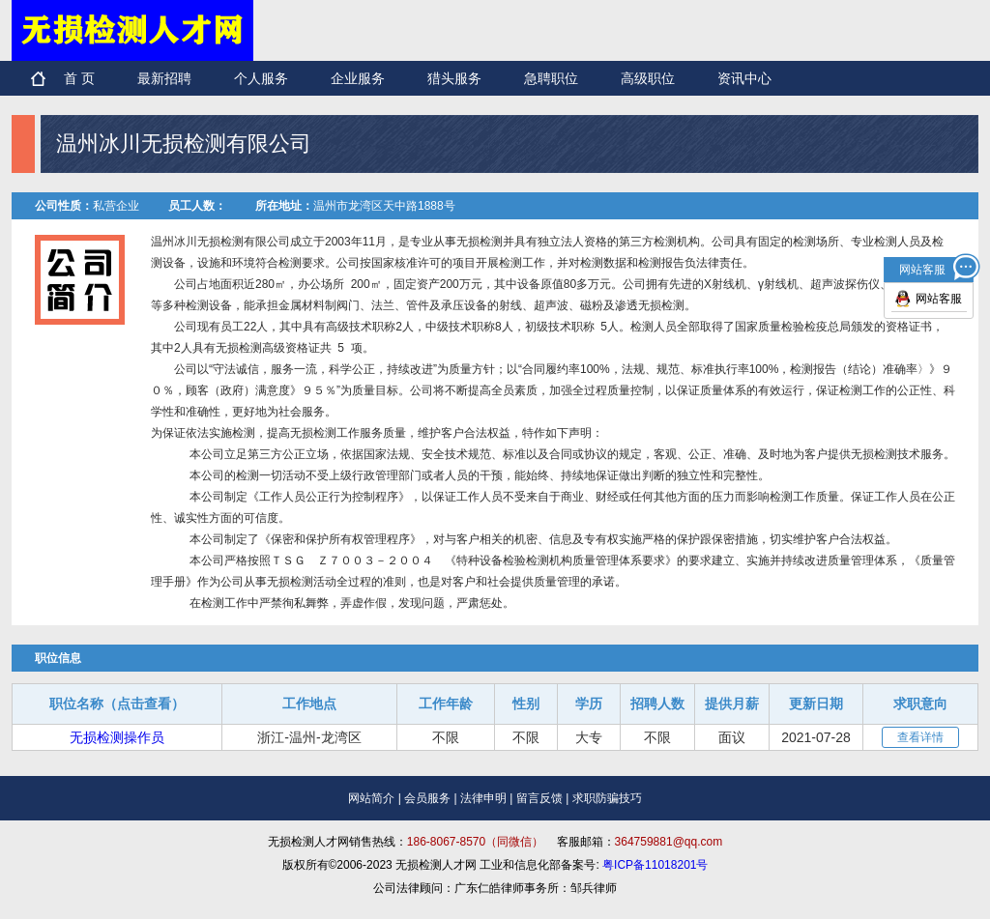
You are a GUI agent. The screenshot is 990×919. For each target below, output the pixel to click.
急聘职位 (551, 78)
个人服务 (261, 78)
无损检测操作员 (117, 737)
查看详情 (920, 737)
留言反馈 (539, 798)
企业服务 (358, 78)
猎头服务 (454, 78)
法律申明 (483, 798)
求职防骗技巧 (607, 798)
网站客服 (939, 298)
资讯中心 (744, 78)
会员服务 (427, 798)
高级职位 (648, 78)
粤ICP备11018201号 (655, 865)
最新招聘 (164, 78)
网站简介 (371, 798)
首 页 (79, 78)
